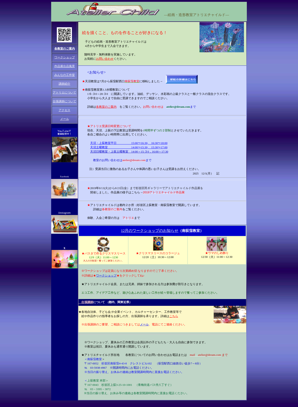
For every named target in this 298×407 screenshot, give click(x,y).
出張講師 (85, 302)
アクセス (64, 110)
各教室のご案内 (64, 48)
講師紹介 (64, 83)
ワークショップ (106, 275)
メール (64, 119)
